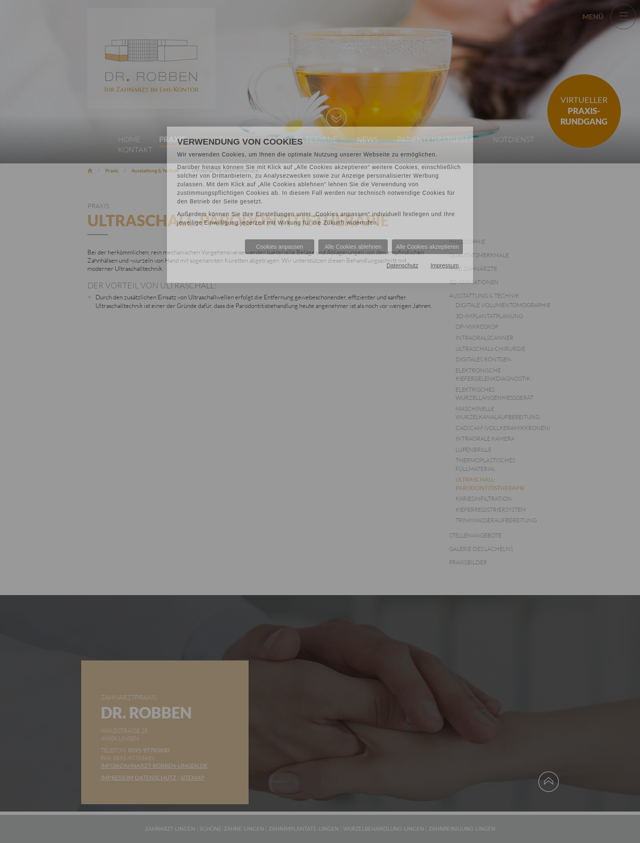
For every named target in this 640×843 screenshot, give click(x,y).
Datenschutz (402, 265)
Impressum (445, 265)
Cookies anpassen (279, 246)
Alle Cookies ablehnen (352, 246)
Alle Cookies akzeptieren (427, 246)
